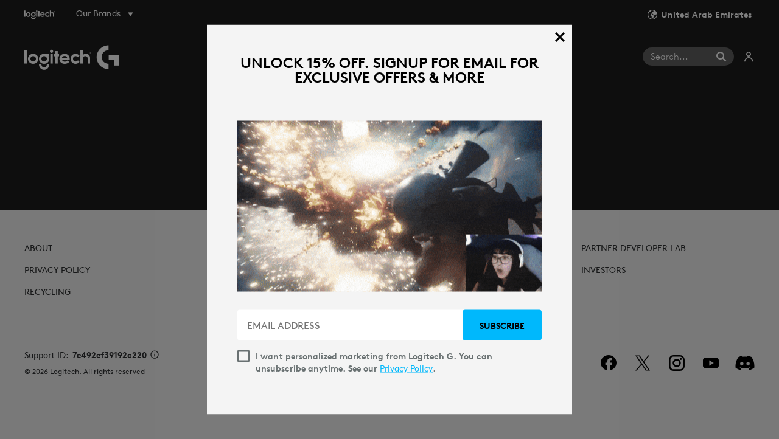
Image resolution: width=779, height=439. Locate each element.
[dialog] (389, 220)
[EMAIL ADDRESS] (351, 325)
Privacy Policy (406, 368)
